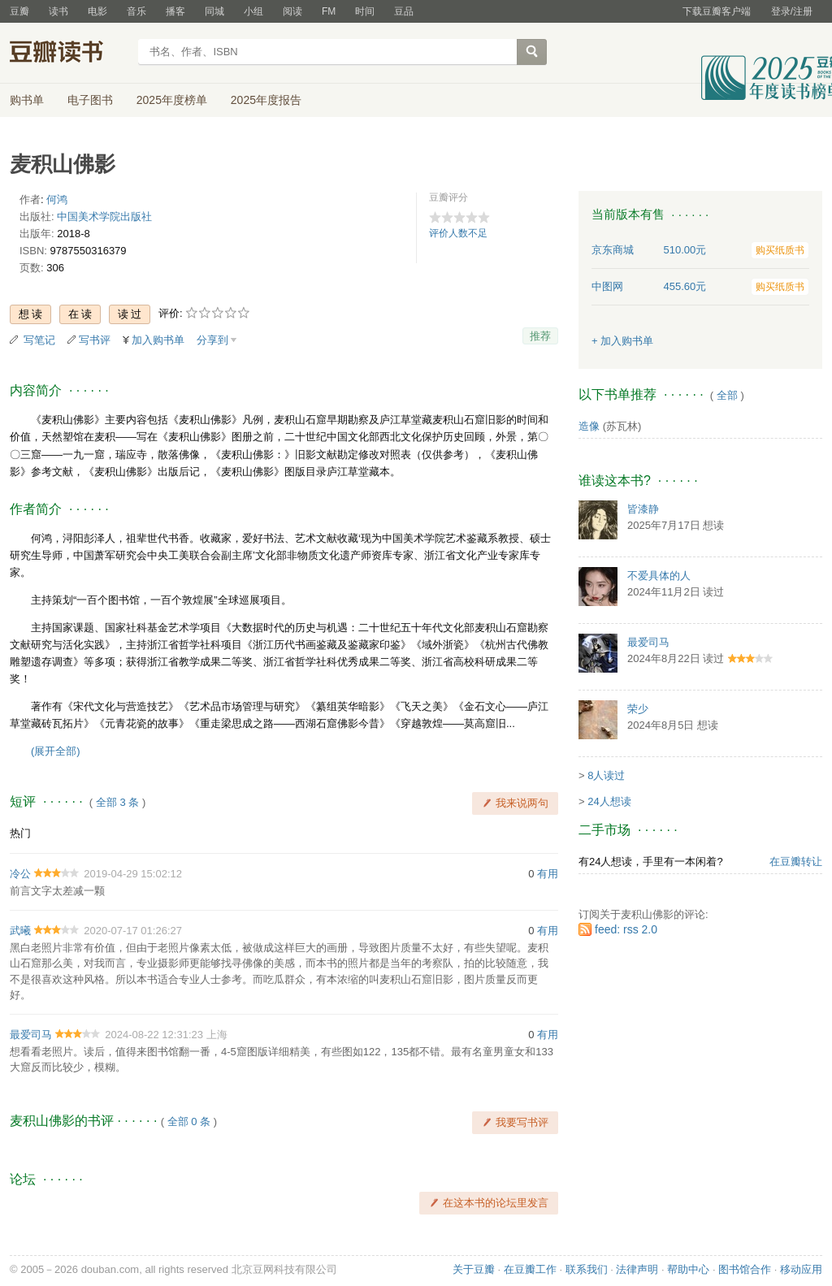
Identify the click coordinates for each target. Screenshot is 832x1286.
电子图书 (90, 99)
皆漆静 (643, 509)
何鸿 (56, 199)
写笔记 (39, 340)
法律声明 (637, 1269)
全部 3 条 (117, 802)
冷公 (20, 874)
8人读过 (606, 775)
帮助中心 (688, 1269)
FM (329, 11)
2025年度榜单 (171, 99)
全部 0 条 (188, 1121)
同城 (214, 11)
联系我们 (587, 1269)
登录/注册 (791, 11)
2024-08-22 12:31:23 (154, 1034)
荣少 (637, 709)
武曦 (20, 930)
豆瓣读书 (69, 53)
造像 (589, 426)
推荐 (540, 336)
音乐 (136, 11)
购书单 (27, 99)
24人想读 (608, 801)
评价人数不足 (458, 233)
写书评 (94, 340)
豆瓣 (19, 11)
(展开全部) (55, 751)
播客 (175, 11)
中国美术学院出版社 (104, 216)
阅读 (292, 11)
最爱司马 (31, 1034)
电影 (97, 11)
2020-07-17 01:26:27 (133, 930)
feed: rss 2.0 (626, 929)
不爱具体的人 (659, 575)
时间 (365, 11)
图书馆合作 (744, 1269)
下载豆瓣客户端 (716, 11)
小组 (253, 11)
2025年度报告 (266, 99)
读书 (58, 11)
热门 (20, 833)
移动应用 (801, 1269)
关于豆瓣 (474, 1269)
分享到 (212, 340)
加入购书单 (158, 340)
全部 (727, 395)
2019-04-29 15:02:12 (133, 874)
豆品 (404, 11)
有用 (547, 874)
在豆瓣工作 (530, 1269)
